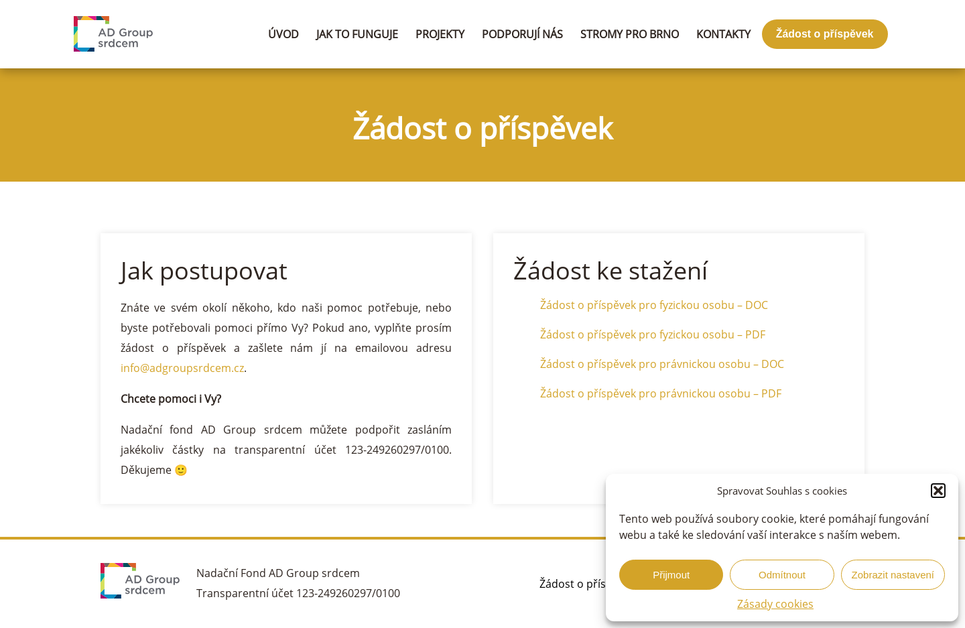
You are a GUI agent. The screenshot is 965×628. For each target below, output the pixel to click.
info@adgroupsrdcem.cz (182, 368)
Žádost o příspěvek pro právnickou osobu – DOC (662, 364)
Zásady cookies (775, 603)
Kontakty (723, 34)
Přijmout (671, 574)
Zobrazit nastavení (893, 574)
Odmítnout (782, 574)
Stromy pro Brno (629, 34)
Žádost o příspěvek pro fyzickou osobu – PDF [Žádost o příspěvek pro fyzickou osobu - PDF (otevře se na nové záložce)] (652, 334)
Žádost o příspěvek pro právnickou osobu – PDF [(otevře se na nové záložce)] (660, 393)
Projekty (439, 34)
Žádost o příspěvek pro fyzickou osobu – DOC (654, 305)
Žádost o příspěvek (825, 34)
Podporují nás (522, 34)
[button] (938, 490)
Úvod (283, 34)
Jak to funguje (357, 34)
